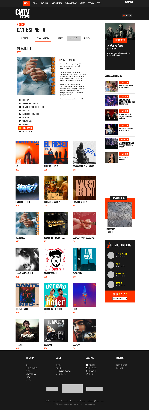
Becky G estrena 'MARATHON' (123, 158)
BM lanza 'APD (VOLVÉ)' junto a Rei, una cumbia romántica (125, 116)
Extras (99, 3)
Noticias (44, 3)
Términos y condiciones (87, 401)
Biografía (25, 38)
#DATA (82, 3)
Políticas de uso (99, 401)
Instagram (91, 368)
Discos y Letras (43, 39)
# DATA (58, 365)
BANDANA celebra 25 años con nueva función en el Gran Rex (126, 145)
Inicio (26, 3)
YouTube (90, 365)
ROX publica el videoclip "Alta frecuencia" (126, 130)
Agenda (91, 3)
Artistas (34, 3)
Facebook (91, 371)
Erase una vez (61, 374)
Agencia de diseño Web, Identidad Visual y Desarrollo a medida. (74, 404)
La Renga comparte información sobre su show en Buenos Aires (127, 102)
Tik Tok (90, 374)
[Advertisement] (120, 179)
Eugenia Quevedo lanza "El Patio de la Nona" (126, 87)
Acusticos (59, 368)
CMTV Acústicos (71, 3)
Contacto (119, 368)
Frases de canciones (63, 371)
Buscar (127, 16)
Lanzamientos (56, 3)
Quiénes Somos (121, 365)
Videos (60, 38)
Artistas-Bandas (32, 368)
